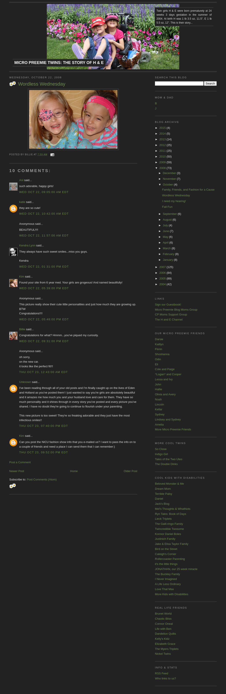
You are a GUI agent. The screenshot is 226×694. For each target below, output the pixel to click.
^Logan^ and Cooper (168, 374)
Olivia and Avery (165, 394)
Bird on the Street (166, 549)
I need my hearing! (174, 201)
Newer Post (16, 471)
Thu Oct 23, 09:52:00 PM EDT (43, 452)
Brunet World (163, 613)
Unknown (25, 382)
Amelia (159, 424)
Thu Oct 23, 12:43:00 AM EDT (43, 372)
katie (22, 202)
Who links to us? (165, 678)
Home (74, 471)
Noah (158, 399)
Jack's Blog (162, 503)
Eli (156, 364)
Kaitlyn (159, 344)
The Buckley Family (167, 574)
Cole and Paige (165, 369)
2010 (163, 156)
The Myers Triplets (167, 649)
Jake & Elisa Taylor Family (171, 544)
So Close (161, 449)
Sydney (159, 414)
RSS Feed (161, 673)
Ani (21, 180)
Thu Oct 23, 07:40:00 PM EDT (43, 426)
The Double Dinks (166, 464)
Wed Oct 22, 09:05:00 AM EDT (44, 192)
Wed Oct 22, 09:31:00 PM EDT (44, 341)
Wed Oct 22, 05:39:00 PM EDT (44, 288)
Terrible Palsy (163, 493)
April (166, 242)
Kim (21, 276)
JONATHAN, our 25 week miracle (176, 569)
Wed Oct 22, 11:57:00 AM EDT (44, 235)
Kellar (158, 409)
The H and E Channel (169, 319)
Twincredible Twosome (169, 529)
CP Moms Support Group (171, 314)
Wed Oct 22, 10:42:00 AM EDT (44, 213)
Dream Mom (163, 488)
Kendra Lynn (27, 245)
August (168, 219)
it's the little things (166, 564)
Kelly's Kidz (162, 638)
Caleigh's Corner (165, 554)
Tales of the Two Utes (168, 459)
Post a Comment (20, 462)
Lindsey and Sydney (168, 419)
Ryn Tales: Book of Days (170, 514)
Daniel (159, 498)
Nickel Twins (163, 653)
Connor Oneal (164, 623)
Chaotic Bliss (163, 618)
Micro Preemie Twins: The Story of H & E (59, 62)
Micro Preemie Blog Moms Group (176, 309)
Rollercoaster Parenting (170, 559)
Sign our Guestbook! (168, 304)
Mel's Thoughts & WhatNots (172, 508)
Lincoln (159, 404)
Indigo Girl (161, 454)
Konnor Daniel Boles (168, 534)
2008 (163, 168)
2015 (163, 127)
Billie (22, 329)
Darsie (159, 339)
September (170, 214)
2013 (163, 139)
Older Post (130, 471)
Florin (158, 349)
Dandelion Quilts (165, 633)
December (170, 173)
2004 (163, 284)
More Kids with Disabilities (171, 594)
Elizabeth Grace (165, 643)
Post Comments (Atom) (42, 479)
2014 (163, 133)
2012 (163, 145)
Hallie (158, 389)
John (158, 384)
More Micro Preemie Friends (173, 429)
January (168, 259)
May (166, 236)
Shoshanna (162, 354)
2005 (163, 278)
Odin (158, 359)
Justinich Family (165, 538)
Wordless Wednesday (41, 84)
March (167, 248)
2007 (163, 267)
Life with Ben (163, 628)
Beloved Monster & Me (169, 483)
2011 (163, 150)
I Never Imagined (166, 579)
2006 (163, 272)
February (169, 254)
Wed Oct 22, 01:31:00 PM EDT (44, 266)
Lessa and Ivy (164, 379)
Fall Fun (167, 206)
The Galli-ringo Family (169, 523)
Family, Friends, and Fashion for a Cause (188, 189)
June (166, 231)
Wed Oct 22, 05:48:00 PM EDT (44, 319)
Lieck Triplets (163, 518)
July (166, 225)
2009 (163, 162)
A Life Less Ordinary (168, 584)
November (170, 178)
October (168, 184)
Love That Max (164, 589)
